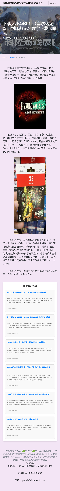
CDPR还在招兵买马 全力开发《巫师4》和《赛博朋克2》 (28, 368)
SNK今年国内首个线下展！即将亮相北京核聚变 (26, 342)
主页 (4, 58)
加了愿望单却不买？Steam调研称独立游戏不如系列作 (29, 317)
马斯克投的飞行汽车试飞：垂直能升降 (22, 419)
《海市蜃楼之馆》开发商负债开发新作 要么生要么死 (28, 394)
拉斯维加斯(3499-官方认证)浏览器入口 (23, 3)
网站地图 (30, 462)
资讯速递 (12, 58)
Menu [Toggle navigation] (53, 3)
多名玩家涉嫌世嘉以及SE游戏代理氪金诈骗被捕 (26, 292)
